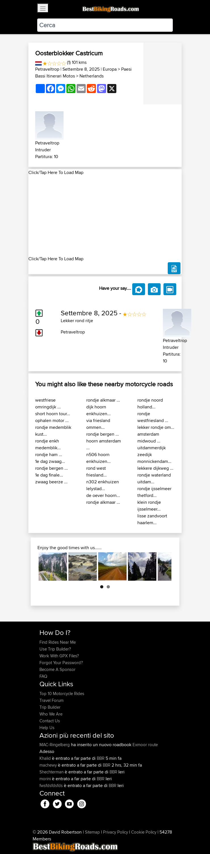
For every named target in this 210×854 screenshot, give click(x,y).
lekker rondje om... (155, 427)
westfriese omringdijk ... (48, 403)
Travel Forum (51, 700)
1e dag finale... (49, 475)
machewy (48, 765)
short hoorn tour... (52, 413)
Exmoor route (145, 745)
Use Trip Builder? (55, 649)
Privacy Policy (115, 832)
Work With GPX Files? (59, 656)
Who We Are (50, 714)
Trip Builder (49, 707)
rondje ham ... (48, 454)
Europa (110, 69)
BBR (100, 758)
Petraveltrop (47, 69)
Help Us (46, 728)
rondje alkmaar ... (103, 400)
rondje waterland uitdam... (154, 478)
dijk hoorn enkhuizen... (98, 410)
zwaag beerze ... (51, 482)
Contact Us (49, 721)
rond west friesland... (96, 471)
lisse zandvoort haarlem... (152, 519)
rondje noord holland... (150, 403)
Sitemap (92, 832)
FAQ (43, 676)
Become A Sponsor (57, 669)
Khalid (45, 758)
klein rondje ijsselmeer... (149, 505)
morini (45, 779)
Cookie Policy (143, 832)
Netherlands (91, 76)
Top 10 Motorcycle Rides (61, 693)
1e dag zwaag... (50, 461)
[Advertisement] (105, 215)
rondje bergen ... (51, 468)
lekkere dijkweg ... (155, 468)
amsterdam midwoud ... (148, 437)
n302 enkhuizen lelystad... (102, 485)
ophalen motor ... (52, 420)
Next (163, 566)
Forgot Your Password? (61, 663)
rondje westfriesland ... (152, 417)
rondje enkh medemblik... (48, 444)
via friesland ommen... (98, 424)
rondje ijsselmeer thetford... (154, 492)
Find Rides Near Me (57, 642)
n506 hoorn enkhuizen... (98, 458)
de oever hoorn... (103, 495)
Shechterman (52, 772)
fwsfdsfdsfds (51, 785)
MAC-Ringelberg (55, 745)
